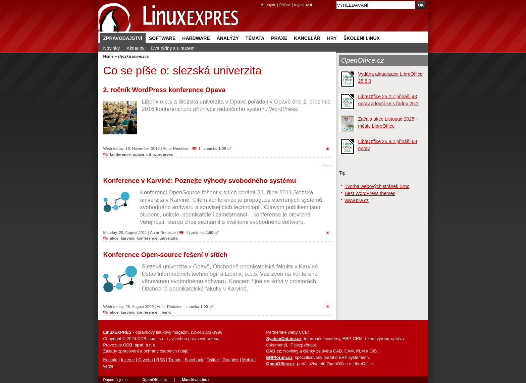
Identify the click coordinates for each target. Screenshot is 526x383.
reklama (326, 165)
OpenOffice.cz (362, 60)
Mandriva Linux (195, 380)
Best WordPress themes (370, 193)
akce (114, 238)
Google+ (230, 360)
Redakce (181, 148)
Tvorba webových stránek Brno (377, 186)
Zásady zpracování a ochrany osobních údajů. (146, 351)
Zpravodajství (122, 38)
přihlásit (284, 4)
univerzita (168, 238)
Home (108, 56)
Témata (255, 38)
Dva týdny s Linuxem (173, 48)
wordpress (163, 154)
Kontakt (110, 360)
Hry (332, 38)
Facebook (194, 360)
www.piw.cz (357, 200)
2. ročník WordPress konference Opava (164, 89)
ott (148, 154)
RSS (160, 360)
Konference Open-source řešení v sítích (165, 254)
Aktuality (135, 48)
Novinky (111, 48)
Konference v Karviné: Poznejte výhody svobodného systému (199, 180)
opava (138, 154)
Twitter (213, 360)
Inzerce (128, 360)
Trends (174, 360)
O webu (145, 360)
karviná (128, 238)
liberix (165, 312)
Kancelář (307, 38)
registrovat (303, 4)
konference (120, 154)
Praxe (279, 38)
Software (162, 38)
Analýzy (228, 38)
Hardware (196, 38)
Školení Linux (362, 38)
